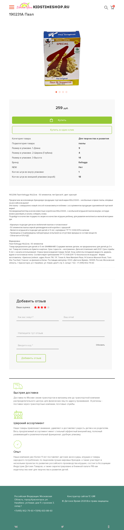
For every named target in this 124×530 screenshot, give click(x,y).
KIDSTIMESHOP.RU (51, 7)
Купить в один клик (62, 129)
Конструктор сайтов (77, 496)
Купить (62, 120)
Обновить (100, 345)
